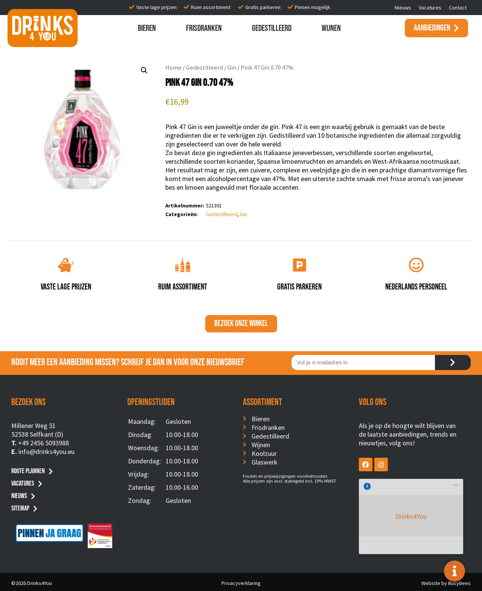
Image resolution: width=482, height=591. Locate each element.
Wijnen (331, 28)
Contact (458, 7)
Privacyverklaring (241, 580)
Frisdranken (204, 28)
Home (173, 68)
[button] (144, 70)
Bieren (147, 28)
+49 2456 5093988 (43, 443)
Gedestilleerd (271, 28)
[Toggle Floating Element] (454, 571)
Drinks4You (389, 490)
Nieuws (403, 7)
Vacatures (430, 7)
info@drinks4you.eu (46, 451)
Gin (231, 68)
